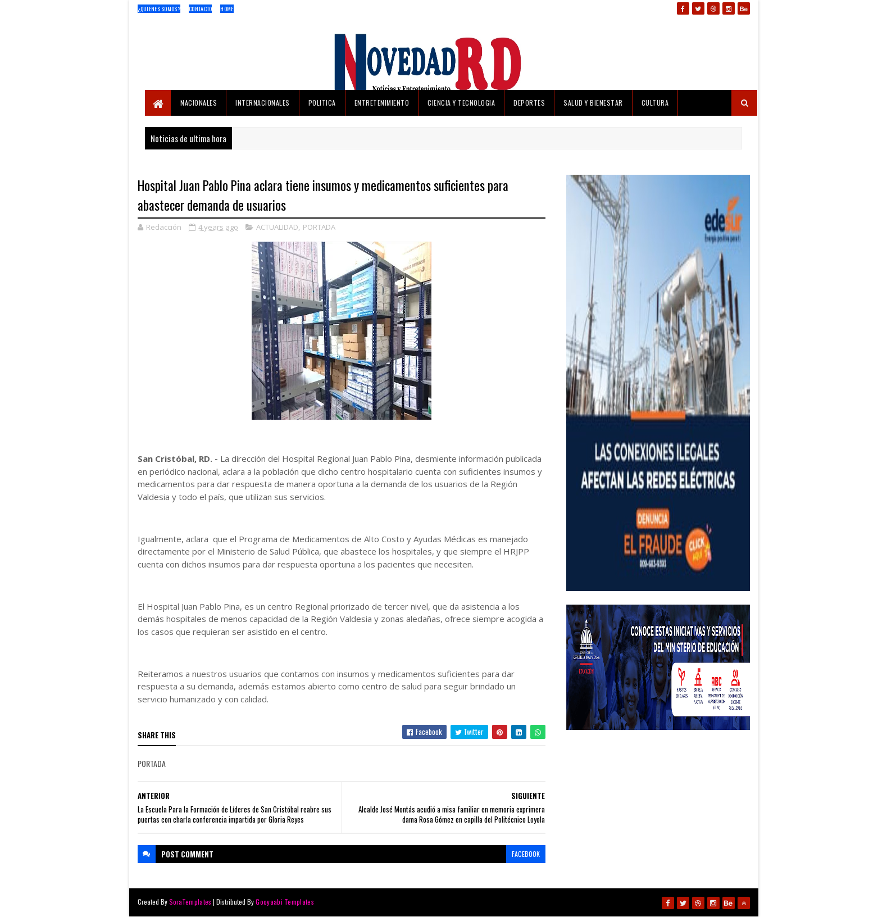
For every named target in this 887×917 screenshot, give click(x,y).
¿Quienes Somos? (159, 8)
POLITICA (322, 102)
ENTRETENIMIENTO (382, 102)
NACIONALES (198, 102)
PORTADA (319, 227)
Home (226, 8)
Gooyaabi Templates (284, 901)
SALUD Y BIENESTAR (593, 102)
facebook (526, 854)
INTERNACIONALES (262, 102)
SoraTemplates (190, 901)
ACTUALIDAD (277, 227)
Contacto (200, 8)
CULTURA (655, 102)
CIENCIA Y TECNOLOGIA (461, 102)
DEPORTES (529, 102)
